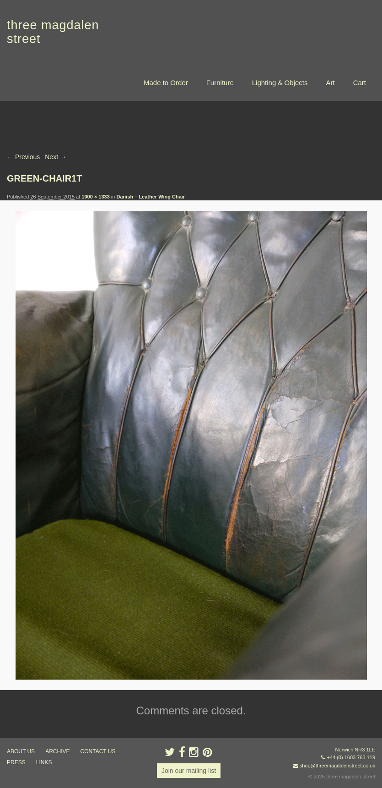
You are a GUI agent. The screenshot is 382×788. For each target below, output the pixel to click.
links (44, 762)
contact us (98, 751)
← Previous (23, 157)
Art (330, 82)
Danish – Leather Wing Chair (150, 196)
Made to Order (166, 82)
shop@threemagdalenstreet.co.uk (337, 765)
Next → (55, 157)
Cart (359, 82)
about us (21, 751)
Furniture (220, 82)
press (16, 762)
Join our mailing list (188, 770)
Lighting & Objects (280, 82)
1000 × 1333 (95, 196)
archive (57, 751)
